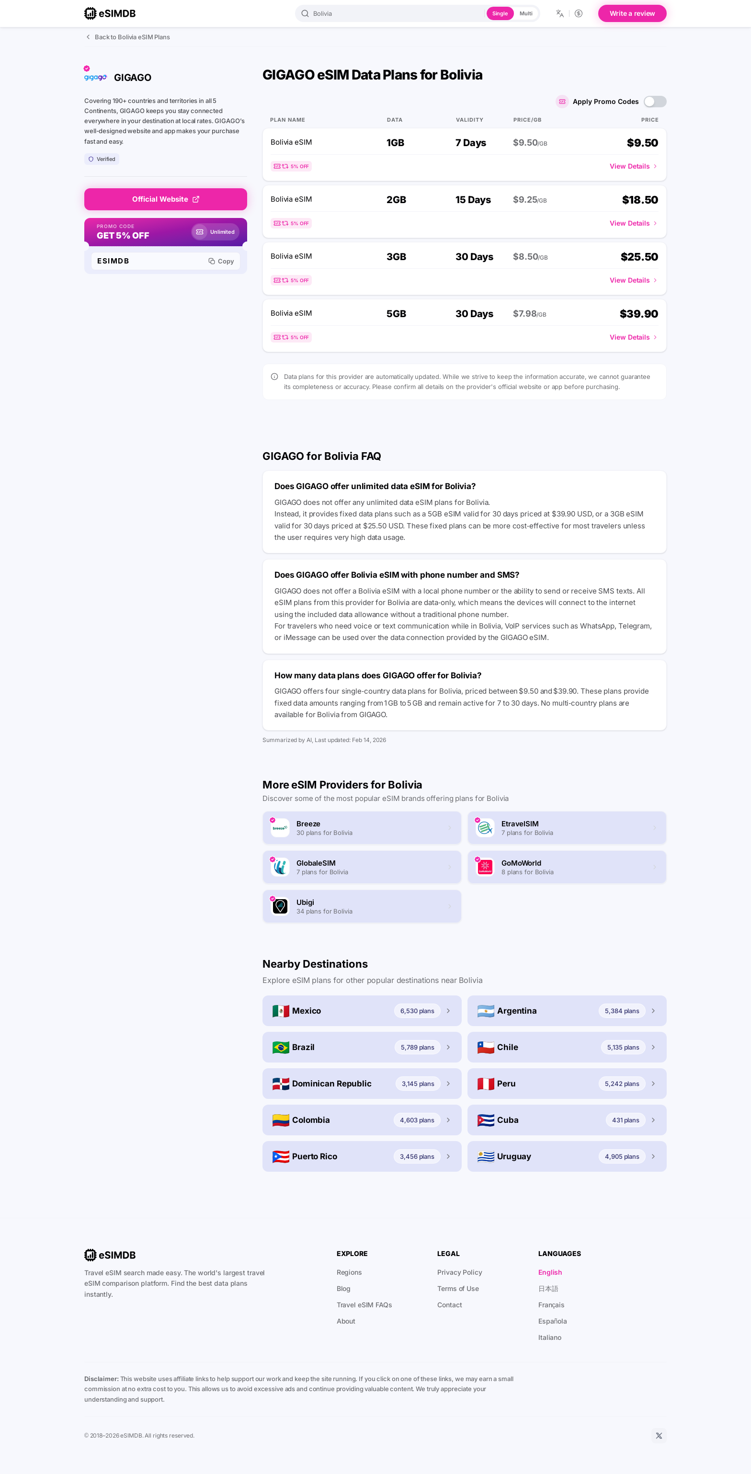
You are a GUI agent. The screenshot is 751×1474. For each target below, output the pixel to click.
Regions (349, 1272)
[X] (659, 1435)
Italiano (549, 1337)
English (550, 1272)
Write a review (633, 13)
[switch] (655, 101)
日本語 (548, 1288)
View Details (634, 166)
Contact (449, 1305)
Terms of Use (458, 1288)
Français (551, 1305)
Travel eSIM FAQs (364, 1305)
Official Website (166, 199)
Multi (526, 13)
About (346, 1321)
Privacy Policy (459, 1272)
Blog (344, 1288)
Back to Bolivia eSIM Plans (127, 37)
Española (552, 1321)
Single (500, 13)
